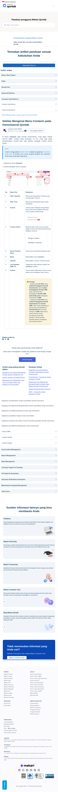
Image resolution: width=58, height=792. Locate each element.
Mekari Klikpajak (8, 689)
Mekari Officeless (9, 687)
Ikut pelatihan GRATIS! (36, 130)
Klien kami (7, 726)
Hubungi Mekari (34, 705)
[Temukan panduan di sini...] (29, 25)
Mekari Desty (8, 695)
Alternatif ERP (34, 693)
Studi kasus (7, 703)
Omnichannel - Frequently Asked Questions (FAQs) (40, 378)
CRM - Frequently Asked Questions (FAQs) (37, 393)
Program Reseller (35, 712)
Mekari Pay (7, 691)
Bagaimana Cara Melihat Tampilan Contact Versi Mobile (18, 416)
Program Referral (35, 709)
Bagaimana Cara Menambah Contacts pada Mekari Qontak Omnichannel (39, 372)
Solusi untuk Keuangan (36, 682)
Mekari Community (35, 707)
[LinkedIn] (8, 339)
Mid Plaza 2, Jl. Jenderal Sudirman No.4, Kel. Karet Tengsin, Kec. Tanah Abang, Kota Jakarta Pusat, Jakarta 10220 (27, 740)
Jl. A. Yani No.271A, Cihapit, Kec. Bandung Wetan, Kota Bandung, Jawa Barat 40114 (25, 753)
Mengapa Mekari (9, 724)
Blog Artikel (7, 705)
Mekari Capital (8, 693)
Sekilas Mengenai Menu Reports (39, 389)
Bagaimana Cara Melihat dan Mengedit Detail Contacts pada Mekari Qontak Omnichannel (39, 384)
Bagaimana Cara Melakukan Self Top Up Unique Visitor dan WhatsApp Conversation (13, 382)
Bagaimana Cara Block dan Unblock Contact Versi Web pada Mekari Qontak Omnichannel (28, 421)
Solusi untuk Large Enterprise (38, 678)
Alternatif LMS (34, 695)
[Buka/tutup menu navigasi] (53, 5)
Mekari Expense (8, 684)
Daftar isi (4, 785)
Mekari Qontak (8, 678)
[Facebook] (3, 339)
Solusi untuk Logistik (36, 691)
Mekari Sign (7, 680)
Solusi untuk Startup (36, 674)
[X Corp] (5, 339)
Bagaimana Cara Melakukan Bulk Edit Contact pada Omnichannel (20, 410)
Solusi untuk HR (34, 680)
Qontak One (24, 152)
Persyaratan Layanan (10, 732)
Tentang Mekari (8, 722)
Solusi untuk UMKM (35, 676)
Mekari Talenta (8, 674)
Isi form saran (27, 359)
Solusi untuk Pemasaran (37, 687)
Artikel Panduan (34, 714)
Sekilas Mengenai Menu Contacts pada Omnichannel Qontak (19, 115)
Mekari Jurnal (8, 676)
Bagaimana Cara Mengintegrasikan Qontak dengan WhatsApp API (14, 373)
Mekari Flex (7, 682)
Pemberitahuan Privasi (10, 730)
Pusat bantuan (34, 703)
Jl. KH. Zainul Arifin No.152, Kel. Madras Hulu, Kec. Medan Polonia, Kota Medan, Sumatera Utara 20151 (28, 759)
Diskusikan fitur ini (29, 65)
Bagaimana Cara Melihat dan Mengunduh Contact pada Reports (20, 426)
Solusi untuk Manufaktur (37, 689)
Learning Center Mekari (15, 129)
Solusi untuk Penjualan (36, 684)
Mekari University (9, 697)
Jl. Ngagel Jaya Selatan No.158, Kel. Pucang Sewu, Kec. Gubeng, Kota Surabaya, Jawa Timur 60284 (27, 747)
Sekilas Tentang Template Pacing (13, 377)
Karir (5, 728)
